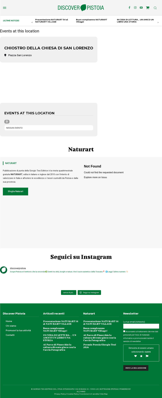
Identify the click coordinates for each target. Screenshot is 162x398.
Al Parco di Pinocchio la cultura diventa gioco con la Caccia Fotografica (59, 347)
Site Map (104, 393)
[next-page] (158, 22)
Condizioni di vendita (89, 393)
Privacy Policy (60, 393)
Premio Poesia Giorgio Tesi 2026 (99, 345)
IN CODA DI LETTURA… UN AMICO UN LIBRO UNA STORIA (135, 20)
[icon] (147, 8)
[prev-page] (32, 22)
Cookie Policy (73, 393)
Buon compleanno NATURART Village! (91, 20)
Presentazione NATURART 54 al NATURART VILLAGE (51, 20)
